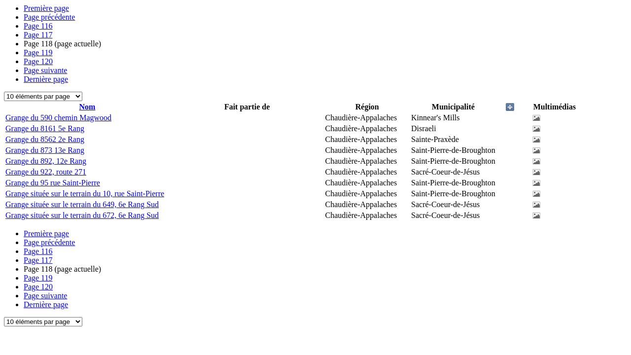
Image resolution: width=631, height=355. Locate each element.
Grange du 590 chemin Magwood (58, 117)
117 (38, 35)
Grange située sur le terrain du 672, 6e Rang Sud (82, 215)
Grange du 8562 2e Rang (44, 139)
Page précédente (49, 17)
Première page (46, 8)
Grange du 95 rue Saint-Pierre (52, 182)
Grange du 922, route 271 (45, 172)
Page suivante (45, 70)
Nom (87, 107)
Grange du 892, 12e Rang (45, 161)
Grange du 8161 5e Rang (44, 128)
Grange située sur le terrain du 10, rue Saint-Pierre (84, 193)
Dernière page (46, 79)
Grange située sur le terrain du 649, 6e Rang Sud (82, 204)
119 (38, 52)
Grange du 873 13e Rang (44, 150)
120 (38, 61)
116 (38, 26)
